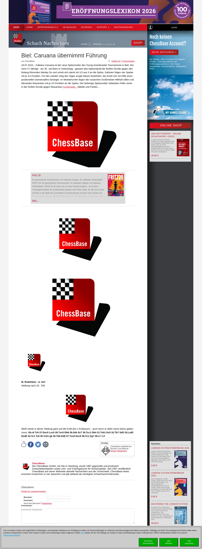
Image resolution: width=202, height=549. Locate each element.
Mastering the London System (169, 504)
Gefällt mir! (116, 61)
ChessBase (38, 463)
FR (114, 44)
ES (111, 44)
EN (107, 44)
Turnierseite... (70, 86)
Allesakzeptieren (189, 542)
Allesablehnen (168, 542)
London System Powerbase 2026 (170, 448)
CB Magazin (69, 27)
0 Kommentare (128, 61)
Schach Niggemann (118, 451)
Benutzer (28, 497)
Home (30, 27)
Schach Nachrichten (48, 43)
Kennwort (28, 500)
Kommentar (26, 506)
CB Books (86, 27)
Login (174, 27)
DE (104, 44)
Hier (82, 533)
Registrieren (47, 503)
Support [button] (103, 27)
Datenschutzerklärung (11, 535)
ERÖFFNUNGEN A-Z (48, 27)
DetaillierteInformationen (148, 542)
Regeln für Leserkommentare (33, 491)
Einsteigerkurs (123, 27)
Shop (16, 27)
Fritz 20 (36, 175)
